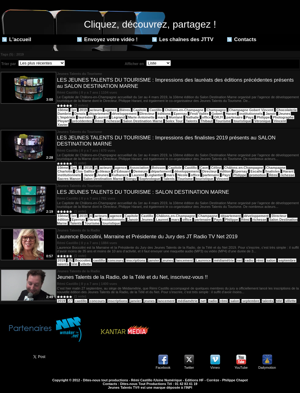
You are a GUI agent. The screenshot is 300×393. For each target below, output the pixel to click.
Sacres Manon (69, 179)
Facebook (163, 367)
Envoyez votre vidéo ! (107, 39)
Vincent (280, 121)
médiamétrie (224, 260)
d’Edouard (122, 171)
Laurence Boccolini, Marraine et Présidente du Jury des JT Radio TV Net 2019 (147, 236)
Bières (125, 110)
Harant (231, 113)
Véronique (262, 121)
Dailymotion (267, 367)
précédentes (82, 121)
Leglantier (155, 175)
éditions (164, 113)
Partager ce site (13, 356)
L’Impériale (66, 117)
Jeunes (285, 113)
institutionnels (250, 113)
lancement (184, 260)
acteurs (96, 110)
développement (124, 113)
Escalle (256, 171)
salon (271, 260)
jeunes (167, 260)
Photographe (283, 117)
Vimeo (215, 367)
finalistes (272, 171)
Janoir (270, 113)
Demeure (140, 171)
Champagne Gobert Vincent (251, 110)
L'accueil (16, 39)
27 (70, 301)
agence (111, 110)
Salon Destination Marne (142, 121)
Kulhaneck (120, 175)
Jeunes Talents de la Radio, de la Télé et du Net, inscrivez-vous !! (132, 277)
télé (74, 264)
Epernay (180, 113)
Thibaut (207, 121)
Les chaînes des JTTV (182, 39)
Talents (191, 121)
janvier (153, 260)
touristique (242, 121)
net (239, 260)
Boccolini (82, 260)
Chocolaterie (286, 110)
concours (115, 260)
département (99, 113)
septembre (287, 260)
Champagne (216, 110)
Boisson (158, 167)
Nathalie (192, 117)
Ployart (63, 121)
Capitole (139, 110)
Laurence (203, 260)
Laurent (102, 117)
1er (73, 110)
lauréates (85, 117)
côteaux (104, 171)
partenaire (234, 117)
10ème (63, 110)
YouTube (241, 367)
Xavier (63, 124)
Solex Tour (174, 121)
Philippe (263, 117)
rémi (260, 260)
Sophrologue (149, 179)
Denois (80, 113)
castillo (99, 260)
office (206, 117)
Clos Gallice (85, 171)
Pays (250, 117)
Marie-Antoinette (141, 117)
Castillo (155, 110)
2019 (83, 110)
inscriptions (135, 260)
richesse (113, 121)
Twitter (189, 367)
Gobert (217, 113)
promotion (257, 175)
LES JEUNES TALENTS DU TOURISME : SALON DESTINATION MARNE (143, 192)
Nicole (183, 175)
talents (63, 264)
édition (225, 171)
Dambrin (64, 113)
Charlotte (65, 171)
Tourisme (223, 121)
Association (139, 167)
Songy (131, 179)
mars (162, 117)
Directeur (147, 113)
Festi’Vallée (199, 113)
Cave (204, 167)
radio (249, 260)
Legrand (118, 117)
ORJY (218, 117)
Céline (216, 167)
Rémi (99, 121)
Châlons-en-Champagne (184, 110)
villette (86, 264)
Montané (175, 117)
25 (70, 260)
